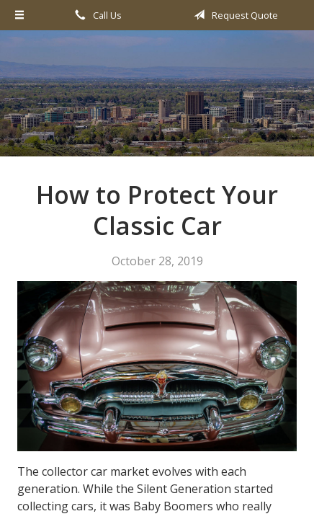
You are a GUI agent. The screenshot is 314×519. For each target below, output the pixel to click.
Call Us (96, 15)
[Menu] (20, 15)
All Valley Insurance (157, 100)
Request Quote (233, 15)
